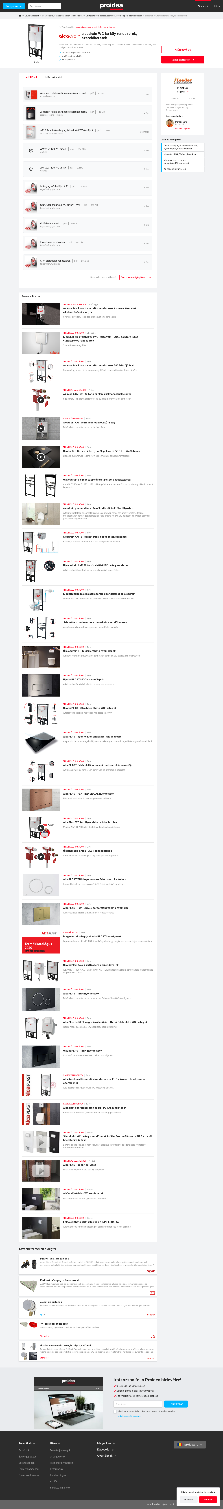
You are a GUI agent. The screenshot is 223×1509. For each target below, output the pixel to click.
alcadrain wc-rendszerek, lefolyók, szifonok (95, 27)
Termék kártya (88, 1264)
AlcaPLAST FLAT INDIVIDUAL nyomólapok (88, 801)
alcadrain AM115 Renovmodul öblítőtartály (88, 430)
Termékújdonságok (60, 1450)
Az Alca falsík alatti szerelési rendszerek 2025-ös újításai (88, 373)
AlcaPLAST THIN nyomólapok (88, 1001)
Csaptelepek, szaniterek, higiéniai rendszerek (62, 16)
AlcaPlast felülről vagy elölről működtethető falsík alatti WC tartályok (88, 1029)
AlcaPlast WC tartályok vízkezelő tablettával (88, 829)
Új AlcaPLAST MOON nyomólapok (88, 687)
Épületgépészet (32, 16)
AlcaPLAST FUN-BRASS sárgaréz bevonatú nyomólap (88, 915)
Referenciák (56, 1469)
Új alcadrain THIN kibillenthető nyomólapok (88, 658)
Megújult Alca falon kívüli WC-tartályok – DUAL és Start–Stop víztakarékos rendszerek (88, 344)
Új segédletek (57, 1456)
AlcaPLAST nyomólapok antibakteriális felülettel (88, 744)
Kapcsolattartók (183, 59)
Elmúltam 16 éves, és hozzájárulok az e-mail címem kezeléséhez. (147, 1411)
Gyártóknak (105, 1455)
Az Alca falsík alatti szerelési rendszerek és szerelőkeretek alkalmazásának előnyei (88, 315)
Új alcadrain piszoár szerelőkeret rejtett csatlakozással (88, 487)
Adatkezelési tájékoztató (129, 1416)
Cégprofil (183, 90)
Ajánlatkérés (183, 49)
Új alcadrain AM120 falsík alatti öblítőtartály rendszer (88, 572)
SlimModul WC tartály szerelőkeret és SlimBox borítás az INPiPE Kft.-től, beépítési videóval (88, 1143)
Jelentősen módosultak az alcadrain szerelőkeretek (88, 630)
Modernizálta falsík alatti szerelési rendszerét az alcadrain (88, 601)
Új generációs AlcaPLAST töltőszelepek (88, 858)
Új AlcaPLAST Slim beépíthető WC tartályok (88, 715)
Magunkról (104, 1443)
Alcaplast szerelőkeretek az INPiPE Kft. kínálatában (88, 1115)
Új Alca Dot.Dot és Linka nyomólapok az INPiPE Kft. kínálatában (88, 458)
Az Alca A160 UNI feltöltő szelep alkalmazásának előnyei (88, 401)
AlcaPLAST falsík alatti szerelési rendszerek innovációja (88, 772)
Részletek (189, 1499)
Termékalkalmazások (61, 1462)
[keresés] (44, 6)
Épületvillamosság (29, 1469)
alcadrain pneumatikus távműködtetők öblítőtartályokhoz (88, 515)
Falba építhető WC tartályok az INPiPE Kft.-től (88, 1229)
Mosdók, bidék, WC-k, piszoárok (183, 154)
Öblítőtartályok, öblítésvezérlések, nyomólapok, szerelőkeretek (114, 16)
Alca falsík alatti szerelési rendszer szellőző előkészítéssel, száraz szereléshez (88, 1086)
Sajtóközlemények (60, 1487)
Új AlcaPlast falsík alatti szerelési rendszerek (88, 972)
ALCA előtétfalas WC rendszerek (88, 1201)
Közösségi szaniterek (183, 169)
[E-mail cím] (138, 1404)
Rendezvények (58, 1475)
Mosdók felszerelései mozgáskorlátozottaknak (183, 161)
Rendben (208, 1499)
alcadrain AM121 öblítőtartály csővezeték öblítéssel (88, 544)
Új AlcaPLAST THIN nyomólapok (88, 1058)
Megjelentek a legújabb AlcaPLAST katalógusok (88, 944)
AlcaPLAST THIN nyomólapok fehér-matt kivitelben (88, 887)
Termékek (25, 1443)
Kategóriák (12, 6)
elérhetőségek (181, 129)
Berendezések (27, 1462)
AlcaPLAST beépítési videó (88, 1172)
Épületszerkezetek (29, 1475)
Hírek (53, 1443)
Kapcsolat (103, 1449)
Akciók (53, 1481)
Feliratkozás (176, 1404)
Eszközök (24, 1450)
